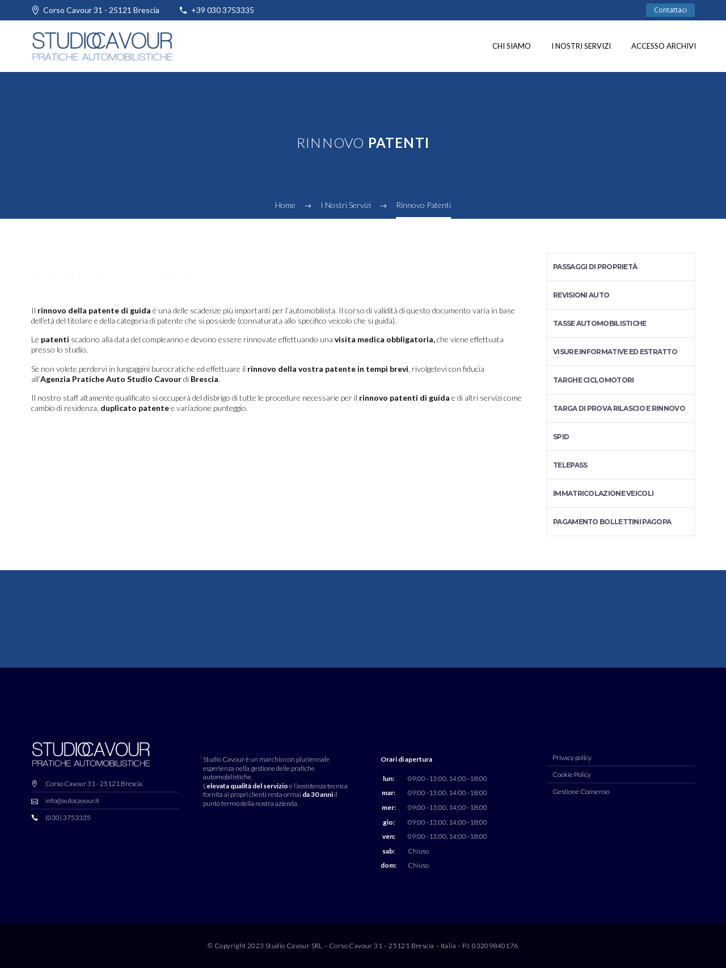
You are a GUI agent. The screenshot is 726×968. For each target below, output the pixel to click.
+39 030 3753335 (222, 10)
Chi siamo (511, 45)
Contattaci (670, 10)
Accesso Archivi (663, 45)
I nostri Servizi (581, 45)
